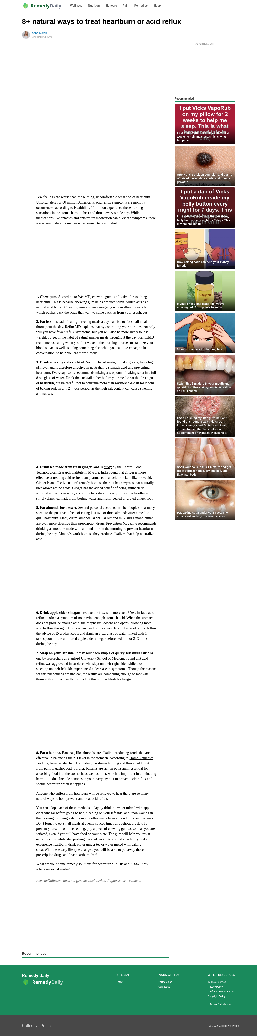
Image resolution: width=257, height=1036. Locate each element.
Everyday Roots (63, 373)
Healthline (81, 208)
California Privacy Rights (221, 991)
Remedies (141, 5)
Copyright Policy (216, 996)
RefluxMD (73, 327)
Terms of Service (217, 982)
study (108, 467)
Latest (120, 982)
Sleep (157, 5)
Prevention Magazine (121, 523)
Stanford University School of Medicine (96, 658)
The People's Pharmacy (137, 508)
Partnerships (165, 982)
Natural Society (106, 493)
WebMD (84, 297)
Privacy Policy (215, 986)
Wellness (76, 5)
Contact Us (164, 986)
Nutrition (94, 5)
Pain (126, 5)
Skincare (111, 5)
